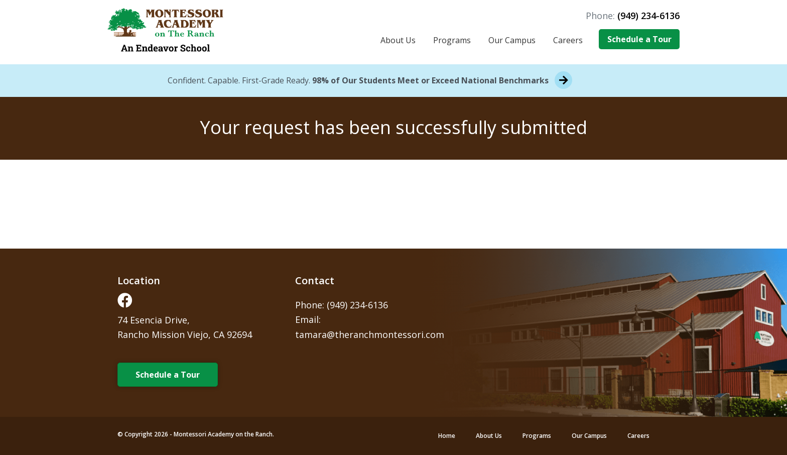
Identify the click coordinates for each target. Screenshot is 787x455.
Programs (452, 40)
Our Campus (512, 40)
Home (446, 435)
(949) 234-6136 (357, 305)
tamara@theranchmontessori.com (369, 334)
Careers (568, 40)
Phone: (633, 16)
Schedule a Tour (639, 39)
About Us (398, 40)
